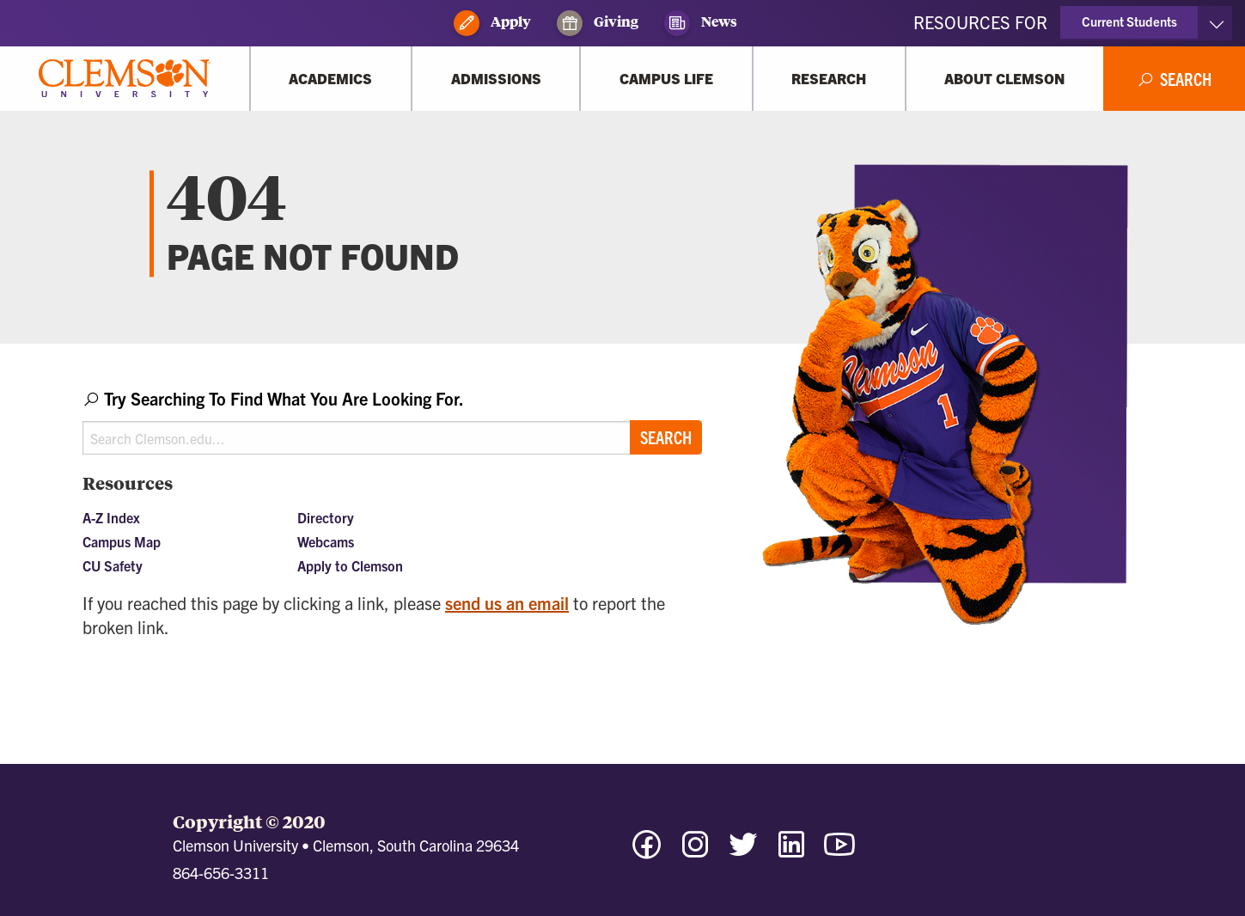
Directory (325, 517)
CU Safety (112, 565)
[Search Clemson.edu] (392, 438)
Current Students (1129, 21)
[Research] (829, 78)
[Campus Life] (666, 78)
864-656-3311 (221, 872)
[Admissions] (495, 78)
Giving (597, 23)
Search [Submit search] (666, 437)
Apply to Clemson (350, 565)
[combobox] (392, 421)
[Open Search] (1174, 78)
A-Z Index (111, 517)
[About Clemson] (1004, 78)
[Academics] (331, 78)
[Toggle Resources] (1216, 23)
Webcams (325, 541)
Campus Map (121, 541)
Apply (492, 23)
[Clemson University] (125, 78)
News (700, 23)
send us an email (507, 603)
